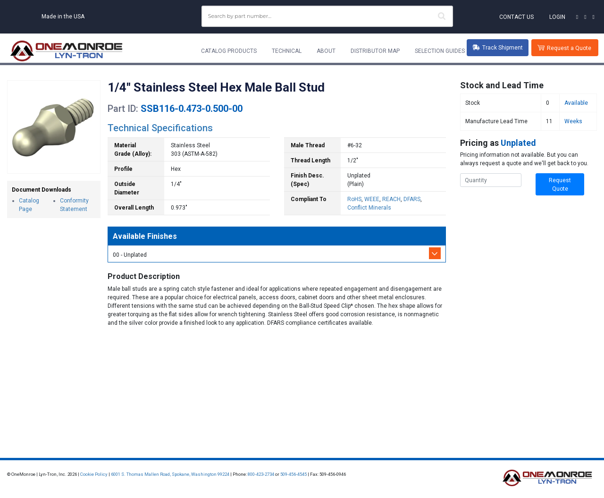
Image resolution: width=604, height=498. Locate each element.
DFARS (411, 199)
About (326, 51)
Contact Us (516, 17)
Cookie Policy (94, 474)
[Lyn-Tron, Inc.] (66, 51)
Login (557, 17)
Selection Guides (440, 51)
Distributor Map (375, 51)
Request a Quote (569, 48)
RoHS (354, 199)
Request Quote (560, 184)
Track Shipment (497, 47)
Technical (287, 51)
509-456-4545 (293, 474)
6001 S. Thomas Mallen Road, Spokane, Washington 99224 (170, 474)
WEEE (371, 199)
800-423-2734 (261, 474)
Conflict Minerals (369, 207)
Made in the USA (63, 16)
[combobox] (327, 16)
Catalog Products (229, 51)
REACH (391, 199)
